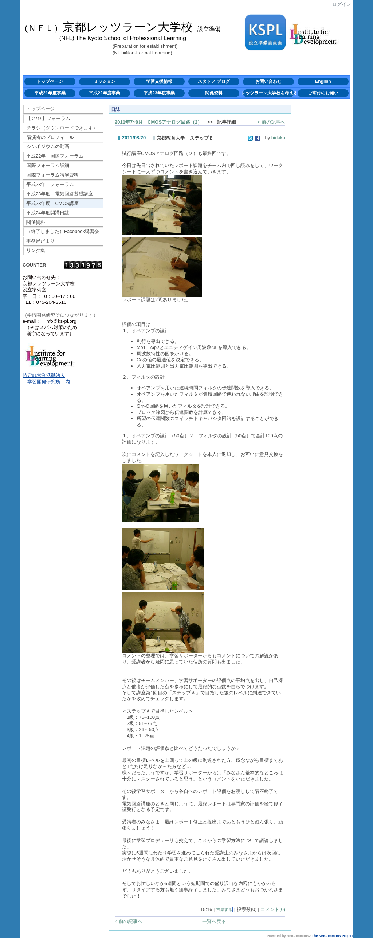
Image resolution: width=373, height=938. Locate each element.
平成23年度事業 (159, 93)
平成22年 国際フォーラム (54, 156)
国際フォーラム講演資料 (53, 175)
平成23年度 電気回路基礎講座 (59, 194)
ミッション (104, 81)
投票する (224, 909)
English (323, 81)
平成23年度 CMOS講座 (52, 203)
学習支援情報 (159, 81)
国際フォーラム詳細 (48, 165)
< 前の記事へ (271, 122)
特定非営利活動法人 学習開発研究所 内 (46, 378)
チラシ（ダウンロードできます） (62, 128)
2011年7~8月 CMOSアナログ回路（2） (158, 122)
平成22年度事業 (104, 93)
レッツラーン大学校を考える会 (268, 93)
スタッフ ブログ (213, 81)
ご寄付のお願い (323, 93)
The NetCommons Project (332, 936)
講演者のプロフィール (50, 137)
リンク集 (35, 250)
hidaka (278, 137)
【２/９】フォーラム (48, 118)
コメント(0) (272, 909)
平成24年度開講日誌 (47, 213)
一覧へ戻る (214, 921)
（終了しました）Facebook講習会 (62, 231)
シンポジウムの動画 (48, 146)
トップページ (50, 81)
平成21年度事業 (49, 93)
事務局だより (40, 241)
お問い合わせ (268, 81)
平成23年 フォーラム (50, 184)
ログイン (341, 4)
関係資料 (214, 93)
